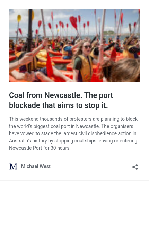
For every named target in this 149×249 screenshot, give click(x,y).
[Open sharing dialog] (135, 164)
